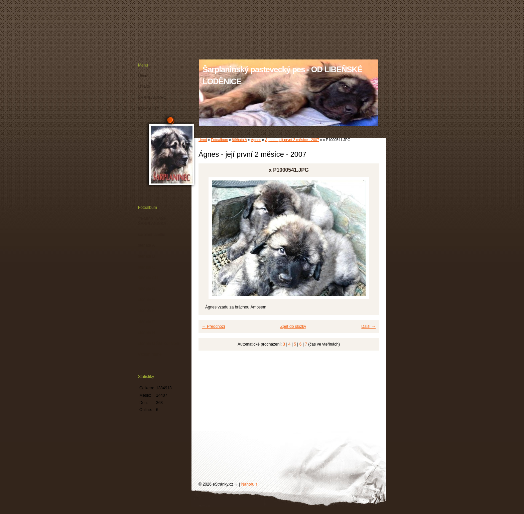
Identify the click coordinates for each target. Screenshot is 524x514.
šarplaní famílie (151, 234)
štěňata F (146, 310)
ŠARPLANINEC (152, 97)
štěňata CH (148, 278)
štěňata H (146, 332)
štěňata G (146, 321)
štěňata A (239, 140)
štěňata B (146, 256)
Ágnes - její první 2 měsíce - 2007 (292, 140)
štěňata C (146, 267)
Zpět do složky (293, 326)
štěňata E (146, 299)
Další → (368, 326)
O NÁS (144, 86)
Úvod (203, 140)
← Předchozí (213, 326)
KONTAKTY (148, 108)
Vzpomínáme (150, 354)
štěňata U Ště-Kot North (159, 343)
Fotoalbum (219, 140)
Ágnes (256, 140)
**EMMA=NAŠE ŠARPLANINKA (152, 221)
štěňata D (146, 289)
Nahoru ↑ (249, 484)
